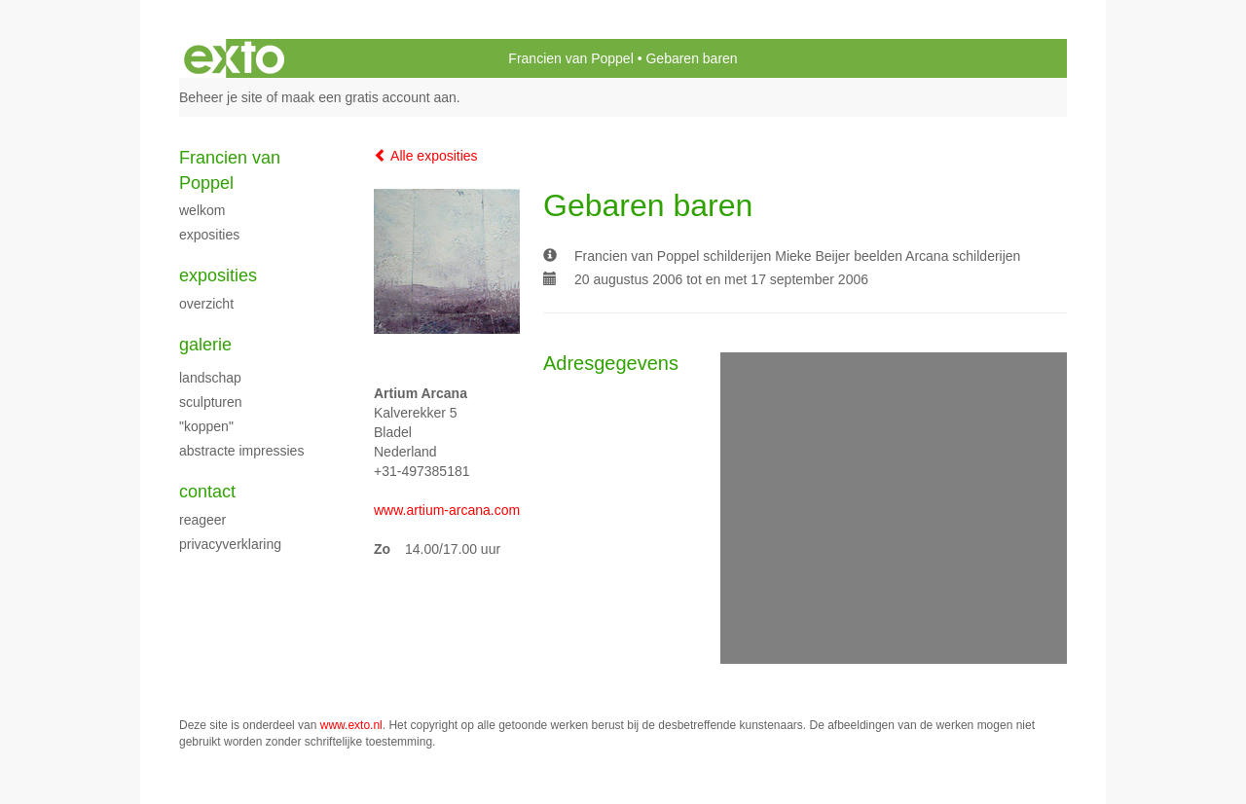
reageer (202, 520)
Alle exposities (426, 156)
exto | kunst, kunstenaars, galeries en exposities (234, 58)
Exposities (218, 275)
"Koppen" (206, 426)
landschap (210, 377)
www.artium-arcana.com (447, 510)
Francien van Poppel (570, 58)
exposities (209, 234)
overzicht (206, 303)
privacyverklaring (230, 544)
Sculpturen (210, 402)
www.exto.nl (351, 725)
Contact (207, 491)
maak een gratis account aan (369, 97)
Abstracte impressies (241, 450)
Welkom (202, 210)
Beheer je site (221, 97)
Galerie (205, 344)
